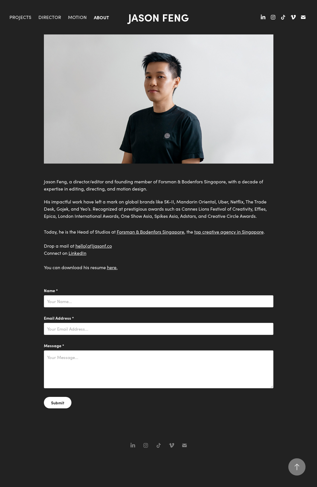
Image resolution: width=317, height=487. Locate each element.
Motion (77, 17)
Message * (54, 346)
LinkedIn (77, 253)
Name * (51, 290)
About (101, 17)
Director (49, 17)
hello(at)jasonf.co (93, 246)
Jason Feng (158, 17)
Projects (20, 17)
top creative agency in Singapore (229, 232)
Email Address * (59, 318)
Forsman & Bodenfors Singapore (150, 232)
